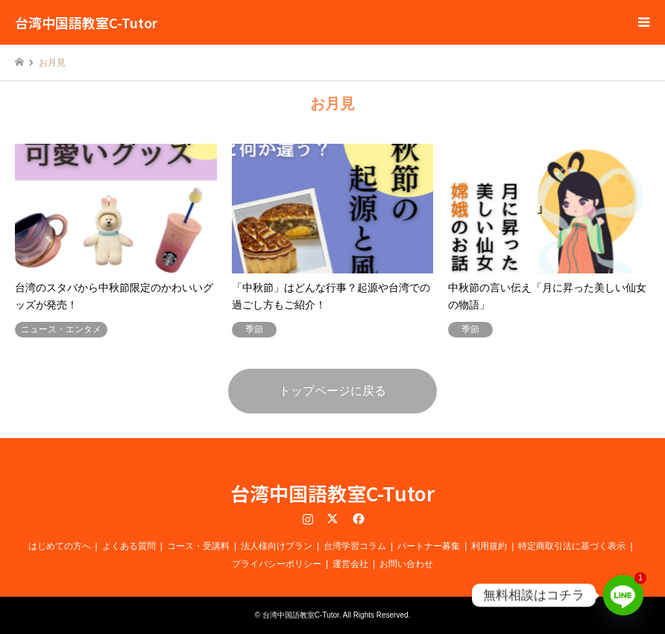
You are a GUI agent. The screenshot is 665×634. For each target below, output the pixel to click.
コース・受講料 (198, 546)
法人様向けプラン (276, 546)
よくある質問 (129, 546)
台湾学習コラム (355, 546)
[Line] (623, 595)
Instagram (308, 518)
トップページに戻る (332, 390)
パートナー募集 (428, 546)
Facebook (357, 518)
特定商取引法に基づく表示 (571, 546)
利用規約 (489, 546)
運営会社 (350, 564)
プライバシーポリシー (276, 564)
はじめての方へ (59, 546)
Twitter (332, 518)
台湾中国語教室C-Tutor (332, 493)
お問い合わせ (406, 564)
